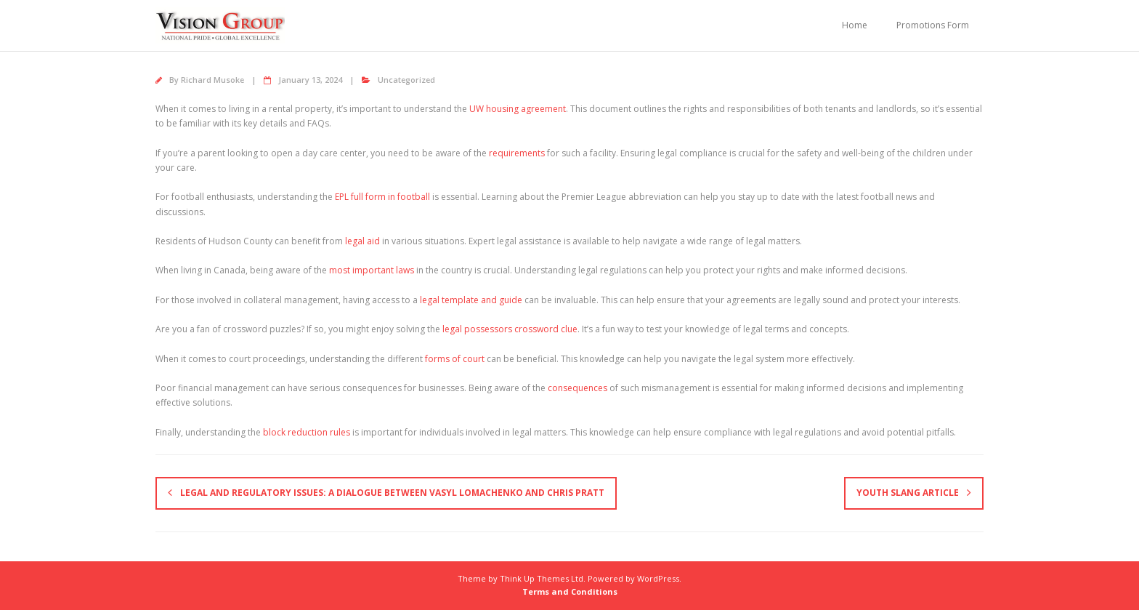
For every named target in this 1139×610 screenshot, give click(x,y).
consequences (577, 388)
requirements (517, 153)
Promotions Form (932, 25)
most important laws (371, 270)
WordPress (658, 578)
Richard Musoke (212, 79)
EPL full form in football (382, 196)
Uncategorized (406, 79)
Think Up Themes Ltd (541, 578)
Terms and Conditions (569, 591)
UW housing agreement (517, 109)
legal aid (362, 241)
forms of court (455, 359)
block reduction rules (306, 432)
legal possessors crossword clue (509, 329)
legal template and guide (471, 300)
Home (854, 25)
